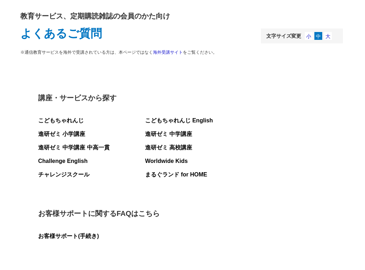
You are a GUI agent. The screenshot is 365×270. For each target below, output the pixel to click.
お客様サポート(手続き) (68, 236)
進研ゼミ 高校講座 (168, 147)
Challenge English (63, 161)
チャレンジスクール (63, 174)
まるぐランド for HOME (176, 174)
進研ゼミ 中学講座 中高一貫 (74, 147)
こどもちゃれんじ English (179, 120)
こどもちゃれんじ (61, 120)
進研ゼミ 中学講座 (168, 134)
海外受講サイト (168, 52)
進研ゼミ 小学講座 (61, 134)
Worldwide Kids (166, 161)
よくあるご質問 (61, 33)
